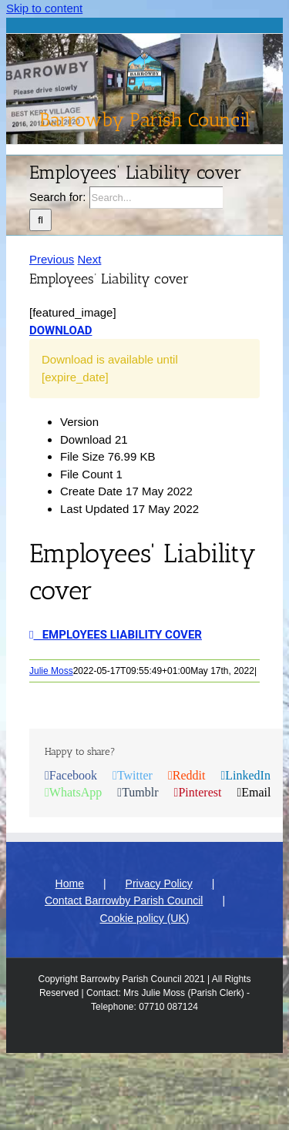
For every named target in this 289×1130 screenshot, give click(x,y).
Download (60, 330)
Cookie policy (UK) (145, 918)
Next (90, 259)
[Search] (40, 220)
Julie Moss (51, 671)
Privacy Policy (159, 883)
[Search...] (156, 197)
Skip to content (44, 8)
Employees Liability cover (115, 635)
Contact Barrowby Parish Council (124, 900)
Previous (51, 259)
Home (69, 883)
